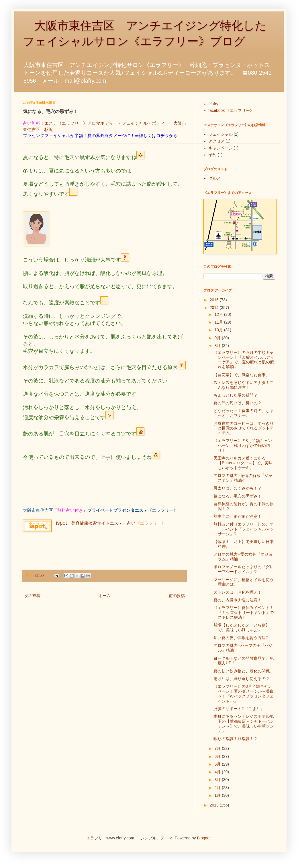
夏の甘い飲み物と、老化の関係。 (243, 671)
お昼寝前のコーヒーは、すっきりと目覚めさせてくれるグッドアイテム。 (243, 428)
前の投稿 (177, 595)
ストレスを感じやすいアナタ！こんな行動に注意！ (243, 385)
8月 (218, 345)
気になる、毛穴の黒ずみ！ (237, 496)
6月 (218, 756)
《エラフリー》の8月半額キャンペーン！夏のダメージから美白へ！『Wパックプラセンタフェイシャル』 (243, 693)
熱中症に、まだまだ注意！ (237, 516)
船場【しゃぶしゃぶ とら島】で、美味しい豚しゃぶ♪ (241, 627)
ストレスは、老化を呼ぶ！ (237, 592)
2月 (218, 787)
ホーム (105, 595)
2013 (215, 805)
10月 (219, 330)
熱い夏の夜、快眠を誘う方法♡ (240, 637)
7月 (218, 748)
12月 (219, 314)
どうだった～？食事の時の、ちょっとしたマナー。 (243, 413)
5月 (218, 764)
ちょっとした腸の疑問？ (235, 395)
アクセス (217, 141)
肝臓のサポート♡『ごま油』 (238, 708)
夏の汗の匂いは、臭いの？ (237, 403)
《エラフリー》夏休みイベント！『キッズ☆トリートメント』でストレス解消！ (243, 612)
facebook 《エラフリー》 (231, 110)
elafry (213, 104)
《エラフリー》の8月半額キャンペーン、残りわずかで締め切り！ (242, 445)
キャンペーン (221, 148)
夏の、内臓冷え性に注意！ (237, 600)
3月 (218, 779)
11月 (219, 322)
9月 (218, 338)
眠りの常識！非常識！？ (235, 738)
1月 (218, 795)
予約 (213, 154)
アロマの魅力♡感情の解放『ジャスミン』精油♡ (242, 478)
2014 (215, 307)
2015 (215, 300)
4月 (218, 772)
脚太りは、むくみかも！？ (237, 488)
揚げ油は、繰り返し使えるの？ (241, 678)
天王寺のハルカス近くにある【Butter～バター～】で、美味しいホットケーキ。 (242, 463)
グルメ (215, 178)
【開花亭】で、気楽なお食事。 (241, 374)
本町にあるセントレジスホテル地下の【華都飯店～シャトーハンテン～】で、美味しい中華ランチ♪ (243, 723)
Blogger (204, 838)
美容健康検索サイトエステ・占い (96, 523)
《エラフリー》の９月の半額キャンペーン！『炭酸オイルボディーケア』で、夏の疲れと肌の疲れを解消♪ (243, 359)
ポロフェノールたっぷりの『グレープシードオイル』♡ (243, 569)
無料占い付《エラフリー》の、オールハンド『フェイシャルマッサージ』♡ (243, 529)
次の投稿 (32, 595)
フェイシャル (221, 134)
